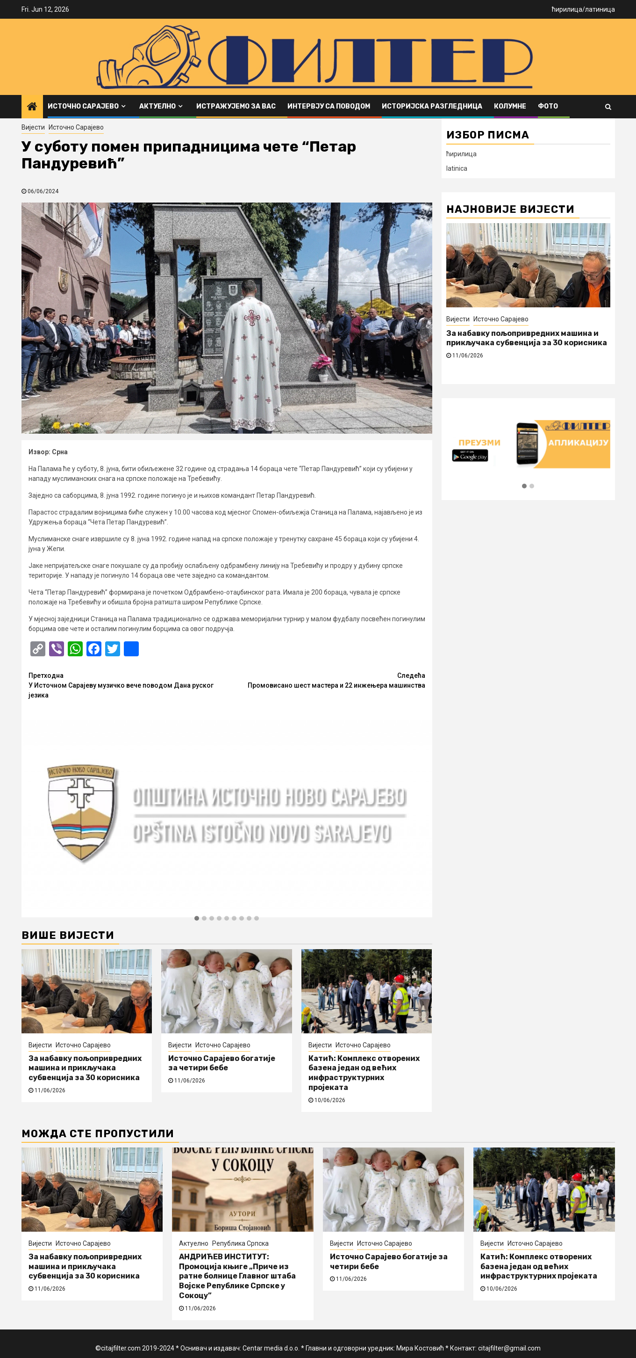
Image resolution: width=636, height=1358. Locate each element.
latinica (456, 168)
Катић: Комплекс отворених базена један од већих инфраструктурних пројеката (364, 1073)
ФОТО (548, 106)
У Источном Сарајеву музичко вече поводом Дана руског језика (128, 685)
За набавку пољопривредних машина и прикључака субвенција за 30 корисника (85, 1068)
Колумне (510, 106)
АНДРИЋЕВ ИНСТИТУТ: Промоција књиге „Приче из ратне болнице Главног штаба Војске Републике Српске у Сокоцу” (237, 1276)
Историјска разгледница (432, 106)
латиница (600, 9)
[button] (196, 919)
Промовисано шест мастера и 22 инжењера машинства (326, 680)
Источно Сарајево (83, 106)
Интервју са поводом (328, 106)
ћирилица (567, 9)
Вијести (33, 127)
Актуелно (157, 106)
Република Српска (240, 1243)
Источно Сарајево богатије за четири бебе (221, 1063)
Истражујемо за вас (236, 106)
